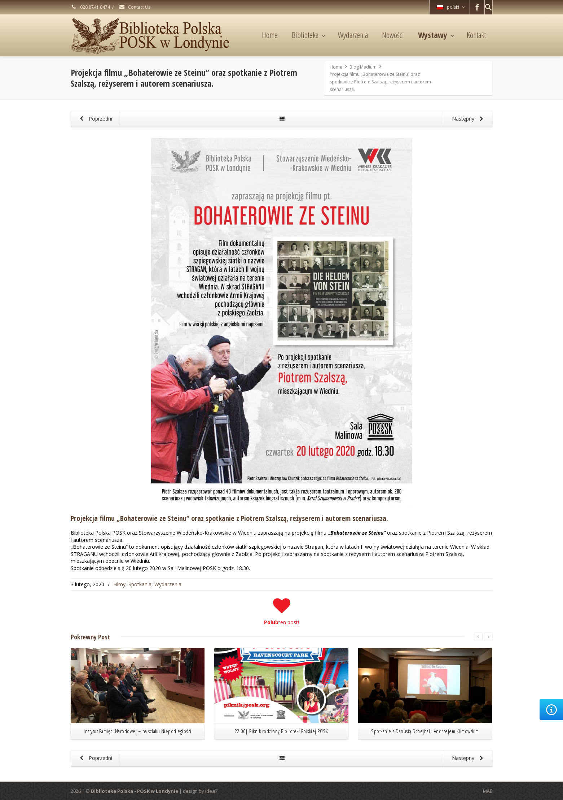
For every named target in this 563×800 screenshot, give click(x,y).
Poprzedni (95, 119)
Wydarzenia (353, 34)
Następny (469, 119)
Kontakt (476, 34)
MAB (488, 791)
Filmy (119, 584)
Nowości (393, 34)
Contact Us (134, 7)
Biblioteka (309, 34)
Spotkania (139, 584)
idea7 (211, 791)
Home (270, 34)
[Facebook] (477, 7)
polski (451, 7)
